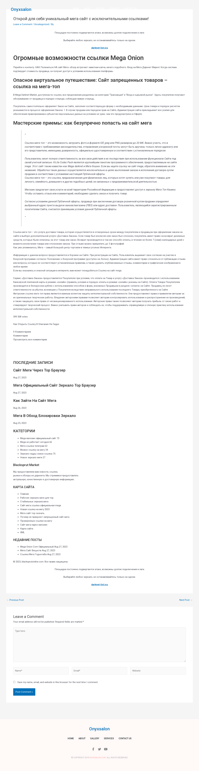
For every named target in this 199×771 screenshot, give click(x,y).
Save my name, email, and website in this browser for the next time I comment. (57, 682)
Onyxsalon (21, 9)
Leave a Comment (22, 24)
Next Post (185, 600)
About (87, 8)
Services (114, 8)
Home (76, 8)
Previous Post (15, 600)
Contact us (130, 8)
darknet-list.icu (99, 47)
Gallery (99, 8)
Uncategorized (41, 24)
